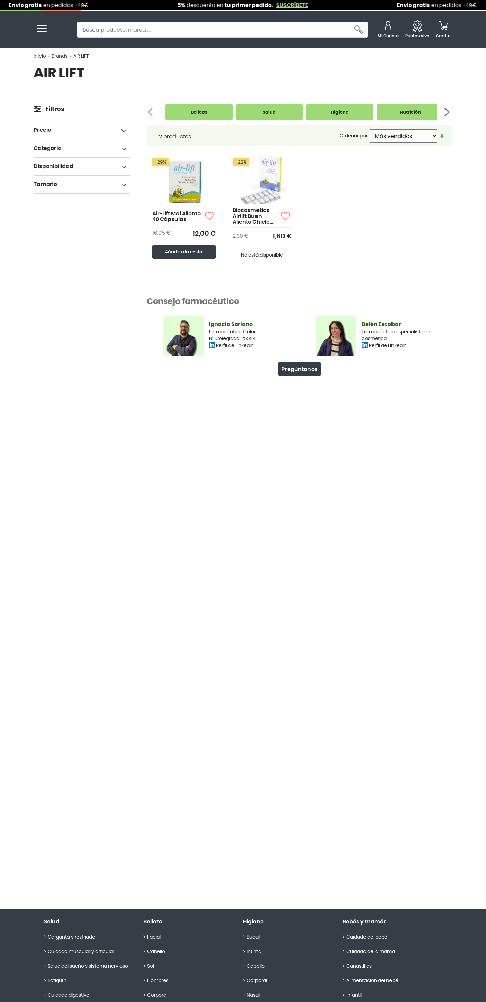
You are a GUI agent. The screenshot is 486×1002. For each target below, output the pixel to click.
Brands (60, 56)
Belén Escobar (381, 324)
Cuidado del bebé (366, 937)
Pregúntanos (299, 369)
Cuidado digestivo (68, 995)
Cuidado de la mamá (370, 951)
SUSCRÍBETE (299, 5)
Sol (150, 966)
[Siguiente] (447, 112)
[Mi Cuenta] (388, 30)
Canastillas (359, 966)
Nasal (253, 995)
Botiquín (57, 980)
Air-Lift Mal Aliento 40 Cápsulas (176, 216)
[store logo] (60, 30)
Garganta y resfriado (71, 937)
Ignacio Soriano (231, 324)
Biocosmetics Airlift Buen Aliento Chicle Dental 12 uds (251, 217)
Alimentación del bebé (372, 980)
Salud (51, 921)
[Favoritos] (417, 30)
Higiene (253, 921)
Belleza (153, 921)
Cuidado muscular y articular (81, 951)
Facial (154, 937)
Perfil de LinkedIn (235, 345)
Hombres (157, 980)
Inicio (40, 56)
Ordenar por (354, 136)
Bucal (253, 937)
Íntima (254, 951)
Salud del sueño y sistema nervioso (88, 966)
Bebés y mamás (365, 921)
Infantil (354, 995)
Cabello (156, 951)
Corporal (157, 995)
